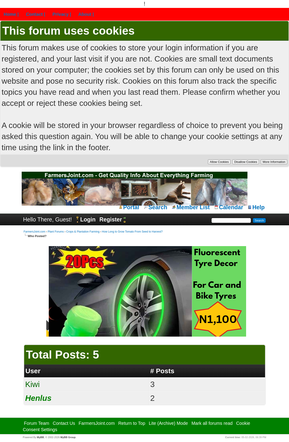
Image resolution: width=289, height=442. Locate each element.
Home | (11, 14)
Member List (193, 207)
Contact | (35, 14)
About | (86, 14)
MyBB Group (68, 437)
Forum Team (36, 423)
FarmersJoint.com (34, 231)
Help (258, 207)
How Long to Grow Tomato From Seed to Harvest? (132, 231)
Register (110, 219)
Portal (131, 207)
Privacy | (61, 14)
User (33, 371)
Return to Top (131, 423)
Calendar (231, 207)
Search (157, 207)
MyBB (40, 437)
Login (88, 219)
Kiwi (32, 384)
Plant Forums (56, 231)
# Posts (162, 371)
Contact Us (64, 423)
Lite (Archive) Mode (168, 423)
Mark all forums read (212, 423)
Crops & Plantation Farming (82, 231)
